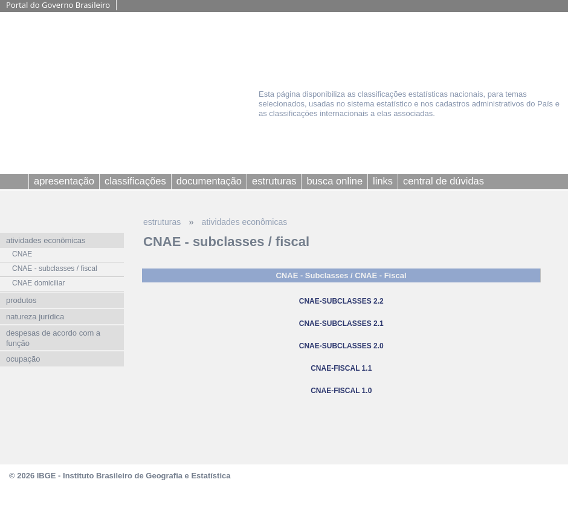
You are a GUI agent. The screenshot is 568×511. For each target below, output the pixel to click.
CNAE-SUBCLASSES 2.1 (341, 323)
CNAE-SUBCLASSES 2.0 (341, 346)
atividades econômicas (245, 222)
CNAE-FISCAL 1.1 (341, 368)
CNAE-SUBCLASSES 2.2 (341, 301)
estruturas (162, 222)
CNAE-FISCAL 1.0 (341, 390)
